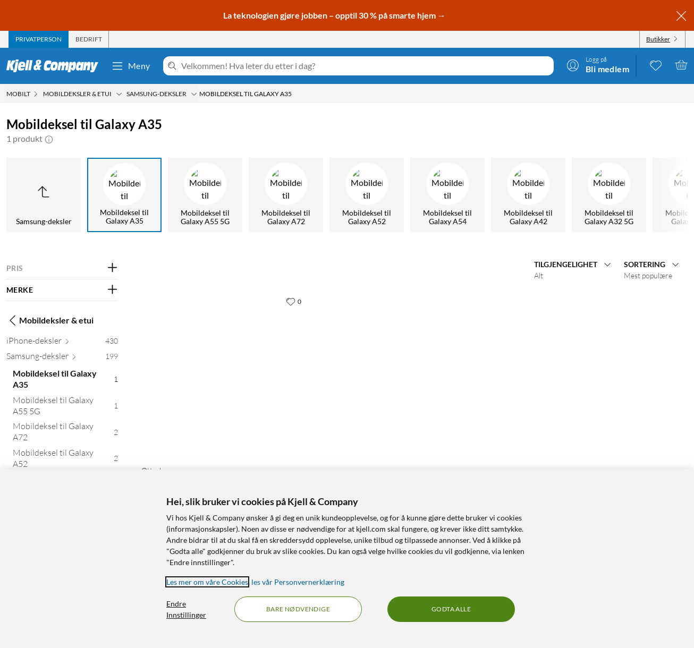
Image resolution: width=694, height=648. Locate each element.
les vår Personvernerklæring (297, 581)
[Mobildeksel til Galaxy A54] (447, 195)
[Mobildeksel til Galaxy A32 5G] (609, 195)
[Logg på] (597, 65)
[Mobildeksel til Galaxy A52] (366, 195)
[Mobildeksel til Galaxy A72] (286, 195)
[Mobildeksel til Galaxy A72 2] (65, 434)
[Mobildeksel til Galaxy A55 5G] (205, 195)
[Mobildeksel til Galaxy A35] (124, 195)
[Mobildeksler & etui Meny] (119, 94)
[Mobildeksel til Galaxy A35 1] (65, 381)
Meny (130, 65)
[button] (49, 138)
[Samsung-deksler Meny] (194, 94)
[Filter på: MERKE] (62, 290)
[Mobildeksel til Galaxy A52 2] (65, 460)
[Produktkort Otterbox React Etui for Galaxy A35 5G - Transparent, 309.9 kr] (223, 373)
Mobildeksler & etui (50, 320)
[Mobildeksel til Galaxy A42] (528, 195)
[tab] (39, 39)
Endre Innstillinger (186, 609)
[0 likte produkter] (655, 65)
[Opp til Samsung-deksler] (43, 195)
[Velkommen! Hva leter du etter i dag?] (365, 65)
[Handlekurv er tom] (681, 65)
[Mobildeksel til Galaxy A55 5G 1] (65, 408)
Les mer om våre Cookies (207, 581)
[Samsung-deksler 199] (62, 358)
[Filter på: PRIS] (62, 268)
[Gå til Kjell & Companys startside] (55, 65)
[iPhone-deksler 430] (62, 343)
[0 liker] (293, 301)
